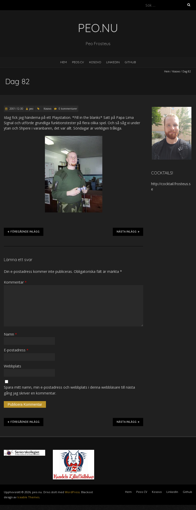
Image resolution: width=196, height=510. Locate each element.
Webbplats (12, 366)
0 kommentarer (68, 108)
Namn (10, 334)
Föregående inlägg (24, 231)
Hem (63, 62)
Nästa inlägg (128, 231)
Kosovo (95, 62)
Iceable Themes (28, 497)
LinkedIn (113, 62)
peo (31, 108)
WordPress (72, 492)
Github (130, 62)
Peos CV (78, 62)
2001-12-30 (16, 108)
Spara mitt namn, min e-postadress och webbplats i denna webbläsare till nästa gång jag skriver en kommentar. (69, 390)
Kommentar (15, 282)
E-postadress (16, 350)
